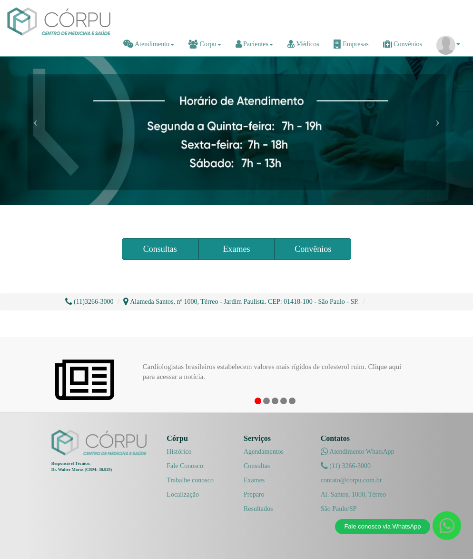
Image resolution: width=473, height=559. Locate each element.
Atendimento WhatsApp (357, 451)
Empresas (351, 44)
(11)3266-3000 (89, 301)
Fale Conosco (185, 465)
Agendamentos (264, 451)
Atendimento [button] (148, 44)
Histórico (179, 451)
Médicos (303, 44)
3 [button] (275, 401)
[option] (274, 368)
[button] (448, 44)
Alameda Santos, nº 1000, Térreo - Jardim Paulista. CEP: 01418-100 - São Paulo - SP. (241, 301)
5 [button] (292, 401)
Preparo (254, 494)
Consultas (160, 249)
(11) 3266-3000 (346, 465)
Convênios (402, 44)
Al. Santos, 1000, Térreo (353, 494)
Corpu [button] (204, 44)
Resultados (258, 508)
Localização (183, 494)
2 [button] (266, 401)
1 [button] (258, 401)
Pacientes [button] (254, 44)
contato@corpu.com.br (351, 480)
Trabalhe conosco (190, 480)
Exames (236, 249)
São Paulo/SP (339, 508)
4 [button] (283, 401)
